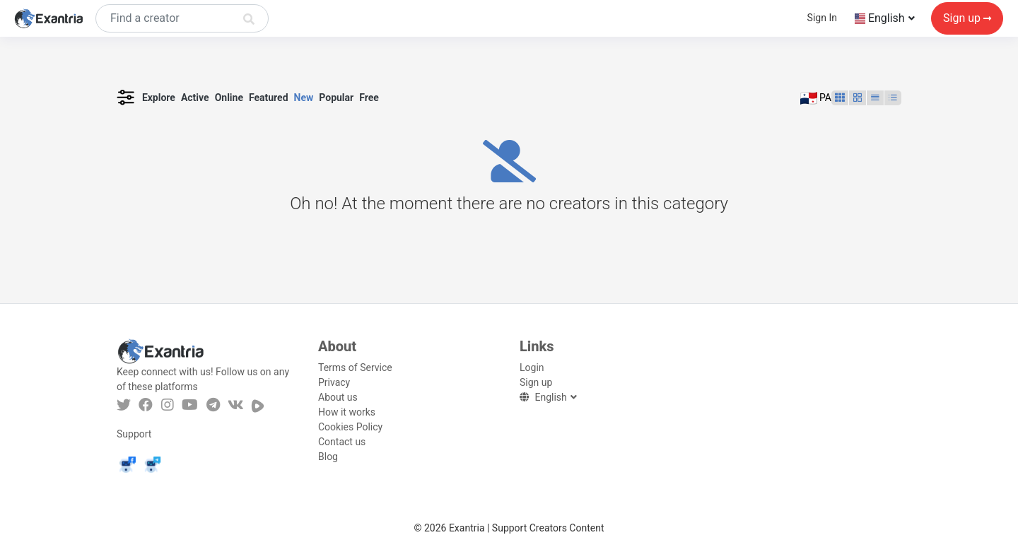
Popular (336, 97)
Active (195, 97)
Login (532, 367)
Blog (328, 456)
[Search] (182, 19)
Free (369, 97)
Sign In (822, 18)
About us (338, 397)
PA (816, 98)
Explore (158, 97)
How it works (346, 412)
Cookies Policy (350, 427)
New (304, 97)
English (881, 18)
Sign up (967, 18)
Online (229, 97)
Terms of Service (355, 367)
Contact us (341, 441)
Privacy (334, 382)
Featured (268, 97)
